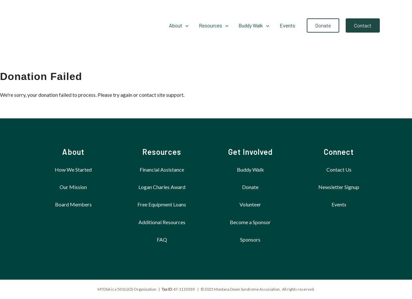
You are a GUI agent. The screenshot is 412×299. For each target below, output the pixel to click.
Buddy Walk (250, 169)
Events (339, 204)
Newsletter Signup (338, 187)
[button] (323, 25)
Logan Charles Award (161, 187)
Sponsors (250, 239)
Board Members (73, 204)
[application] (185, 25)
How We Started (73, 169)
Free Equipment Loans (161, 204)
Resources (161, 151)
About (73, 151)
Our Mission (73, 187)
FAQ (162, 239)
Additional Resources (161, 222)
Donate (250, 187)
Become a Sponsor (250, 222)
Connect (339, 151)
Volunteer (250, 204)
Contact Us (338, 169)
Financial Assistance (162, 169)
